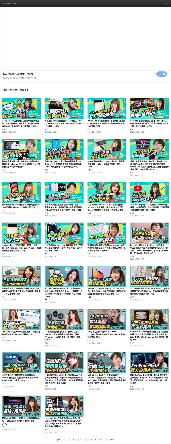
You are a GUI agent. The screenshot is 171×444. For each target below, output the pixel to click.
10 (100, 439)
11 (104, 439)
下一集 (162, 73)
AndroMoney (9, 3)
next (112, 439)
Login (167, 3)
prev (59, 439)
